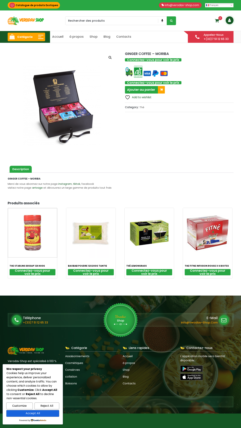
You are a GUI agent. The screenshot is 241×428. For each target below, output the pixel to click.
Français (212, 5)
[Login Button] (230, 20)
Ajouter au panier (146, 90)
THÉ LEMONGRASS (136, 266)
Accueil (57, 36)
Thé (141, 107)
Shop (94, 36)
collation (71, 377)
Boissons (71, 383)
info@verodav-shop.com (162, 323)
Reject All (46, 406)
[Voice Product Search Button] (162, 21)
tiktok (76, 184)
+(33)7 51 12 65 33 (63, 323)
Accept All (33, 413)
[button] (110, 57)
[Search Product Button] (171, 20)
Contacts (123, 36)
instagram (65, 184)
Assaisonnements (77, 356)
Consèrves (72, 370)
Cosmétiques (74, 363)
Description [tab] (20, 169)
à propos (76, 36)
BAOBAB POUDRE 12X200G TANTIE (87, 266)
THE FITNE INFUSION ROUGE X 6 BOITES (207, 266)
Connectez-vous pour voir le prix (153, 59)
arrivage (37, 187)
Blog (107, 36)
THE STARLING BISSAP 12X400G (27, 266)
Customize (19, 406)
